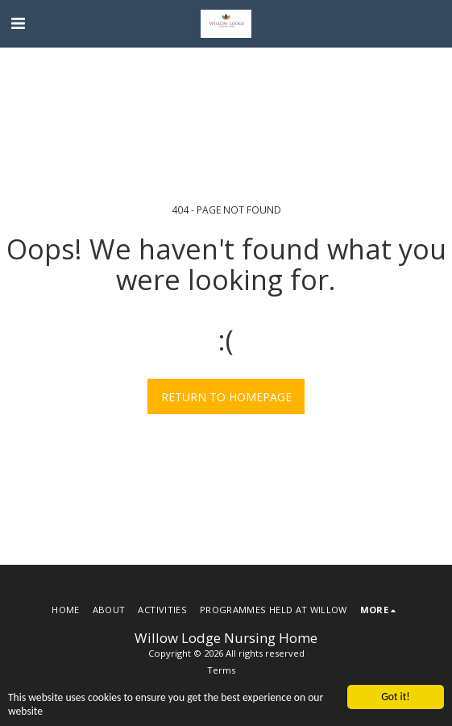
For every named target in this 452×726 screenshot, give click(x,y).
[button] (17, 22)
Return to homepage (226, 396)
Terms (221, 670)
